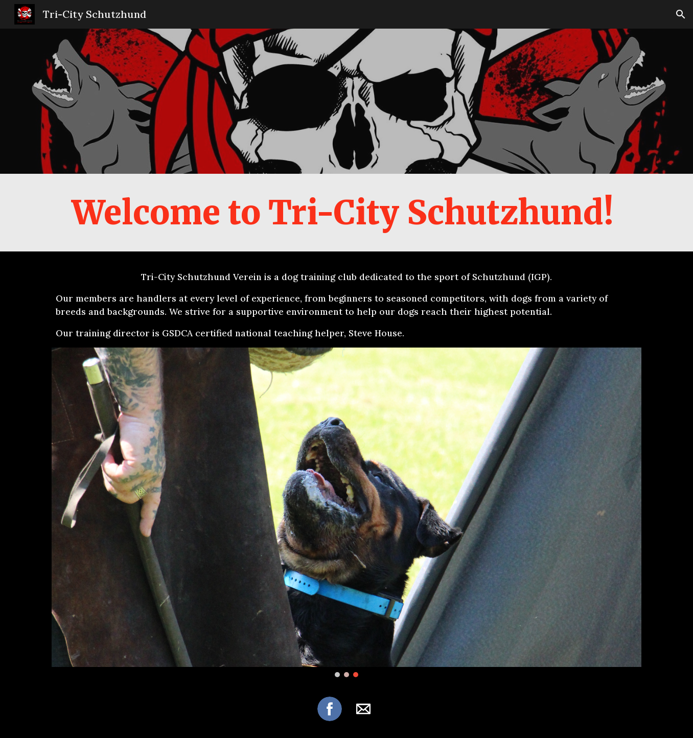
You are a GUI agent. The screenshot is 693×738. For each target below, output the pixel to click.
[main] (346, 212)
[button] (680, 14)
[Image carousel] (346, 512)
